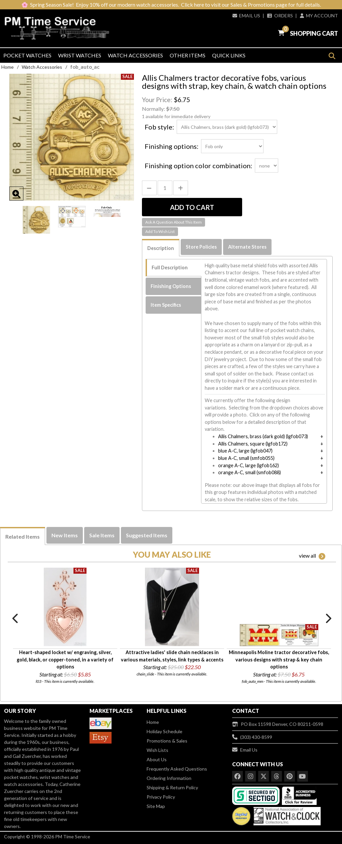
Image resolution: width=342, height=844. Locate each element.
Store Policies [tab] (201, 247)
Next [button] (328, 618)
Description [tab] (160, 248)
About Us (157, 759)
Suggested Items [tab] (146, 535)
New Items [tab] (64, 535)
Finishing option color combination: (198, 166)
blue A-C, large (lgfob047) (245, 451)
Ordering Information (169, 778)
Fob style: (159, 127)
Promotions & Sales (167, 741)
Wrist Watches (79, 55)
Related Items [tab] (22, 536)
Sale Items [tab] (102, 535)
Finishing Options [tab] (171, 286)
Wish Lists (157, 750)
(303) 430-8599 (252, 737)
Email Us (246, 15)
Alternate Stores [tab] (247, 247)
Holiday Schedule (164, 731)
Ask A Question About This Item (173, 222)
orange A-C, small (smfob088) (249, 472)
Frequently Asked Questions (177, 769)
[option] (36, 220)
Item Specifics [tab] (166, 305)
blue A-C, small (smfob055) (246, 458)
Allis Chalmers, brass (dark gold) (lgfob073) (263, 436)
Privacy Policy (161, 797)
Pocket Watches (27, 55)
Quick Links (228, 55)
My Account (319, 15)
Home (7, 67)
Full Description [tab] (170, 267)
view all (312, 556)
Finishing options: (171, 146)
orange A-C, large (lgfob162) (248, 465)
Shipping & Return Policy (172, 787)
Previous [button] (16, 618)
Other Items (187, 55)
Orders (280, 15)
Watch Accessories (135, 55)
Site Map (156, 806)
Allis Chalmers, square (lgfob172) (253, 444)
